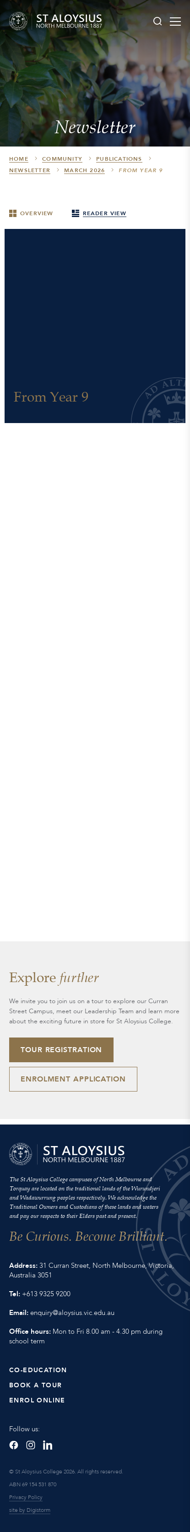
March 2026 (84, 170)
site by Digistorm (29, 1510)
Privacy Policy (26, 1497)
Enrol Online (37, 1400)
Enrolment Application (73, 1079)
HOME (18, 159)
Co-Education (38, 1370)
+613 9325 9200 (46, 1293)
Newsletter (29, 170)
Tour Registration (61, 1050)
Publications (119, 159)
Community (62, 159)
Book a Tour (35, 1385)
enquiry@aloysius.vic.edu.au (72, 1312)
